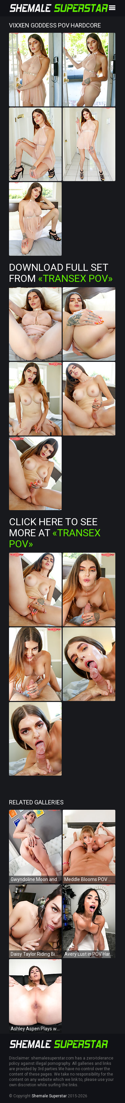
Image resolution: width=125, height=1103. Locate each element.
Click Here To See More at (55, 533)
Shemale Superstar (49, 1096)
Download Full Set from (61, 272)
